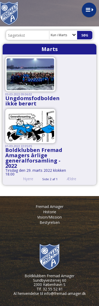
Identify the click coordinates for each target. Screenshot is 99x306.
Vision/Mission (49, 217)
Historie (49, 211)
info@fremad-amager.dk (65, 293)
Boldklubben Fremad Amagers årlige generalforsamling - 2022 (33, 157)
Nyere (25, 178)
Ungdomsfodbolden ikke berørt (32, 101)
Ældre (75, 178)
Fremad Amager (49, 206)
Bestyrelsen (50, 222)
